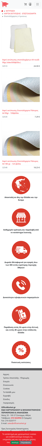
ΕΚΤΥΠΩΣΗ (10, 11)
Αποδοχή (15, 442)
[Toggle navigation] (37, 4)
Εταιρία (6, 381)
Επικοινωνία (8, 385)
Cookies (6, 388)
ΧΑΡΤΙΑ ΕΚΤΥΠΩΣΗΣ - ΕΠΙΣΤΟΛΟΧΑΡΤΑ (20, 13)
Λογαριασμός (8, 403)
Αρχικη (6, 374)
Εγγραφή (7, 396)
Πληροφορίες (26, 442)
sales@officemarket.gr (17, 423)
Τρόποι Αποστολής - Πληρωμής (16, 378)
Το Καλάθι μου (9, 392)
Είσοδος (6, 399)
